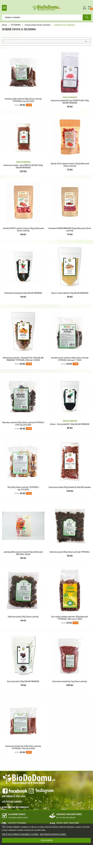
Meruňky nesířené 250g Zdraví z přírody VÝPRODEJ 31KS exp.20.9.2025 (23, 423)
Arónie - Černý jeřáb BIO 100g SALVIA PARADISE (69, 424)
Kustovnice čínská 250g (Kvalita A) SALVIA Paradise (70, 487)
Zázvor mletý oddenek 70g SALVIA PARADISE (69, 293)
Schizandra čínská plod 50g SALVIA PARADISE (23, 293)
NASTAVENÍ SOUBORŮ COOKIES (53, 834)
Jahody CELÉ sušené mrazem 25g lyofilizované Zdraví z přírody (69, 165)
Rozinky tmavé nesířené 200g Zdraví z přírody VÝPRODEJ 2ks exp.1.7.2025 (69, 359)
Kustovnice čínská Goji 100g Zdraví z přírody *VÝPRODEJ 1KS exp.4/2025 (23, 747)
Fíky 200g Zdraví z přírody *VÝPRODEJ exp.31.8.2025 (23, 488)
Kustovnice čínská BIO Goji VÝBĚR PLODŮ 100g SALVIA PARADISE (70, 101)
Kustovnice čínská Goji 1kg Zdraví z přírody (70, 681)
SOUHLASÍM (46, 840)
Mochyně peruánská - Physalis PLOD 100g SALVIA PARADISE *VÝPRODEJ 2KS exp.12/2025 (23, 359)
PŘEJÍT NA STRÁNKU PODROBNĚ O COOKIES (20, 834)
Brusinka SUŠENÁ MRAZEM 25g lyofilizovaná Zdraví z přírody (70, 229)
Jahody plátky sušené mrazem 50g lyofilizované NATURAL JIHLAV (23, 553)
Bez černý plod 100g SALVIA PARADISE (23, 681)
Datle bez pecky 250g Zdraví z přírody (23, 617)
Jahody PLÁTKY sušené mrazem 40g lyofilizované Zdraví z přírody (23, 229)
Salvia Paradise (70, 97)
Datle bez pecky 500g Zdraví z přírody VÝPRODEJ (70, 552)
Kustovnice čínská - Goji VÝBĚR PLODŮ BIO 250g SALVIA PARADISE (23, 166)
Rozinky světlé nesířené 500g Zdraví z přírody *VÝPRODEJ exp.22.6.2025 (23, 100)
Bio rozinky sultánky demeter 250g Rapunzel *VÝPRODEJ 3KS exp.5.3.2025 (69, 618)
